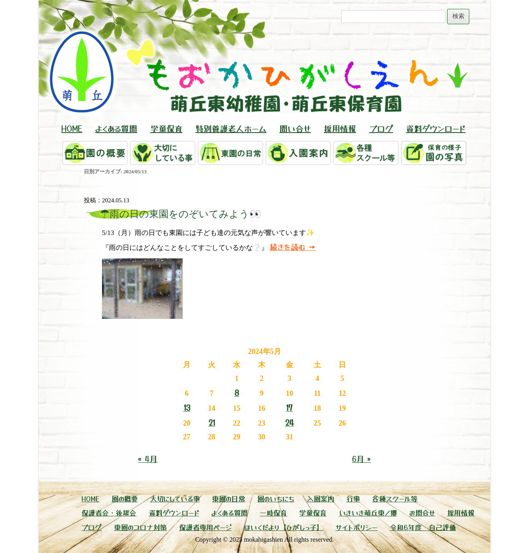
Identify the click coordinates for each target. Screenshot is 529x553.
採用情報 (340, 128)
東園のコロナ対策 (140, 527)
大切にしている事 (175, 498)
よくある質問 (116, 128)
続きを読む (293, 246)
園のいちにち (275, 498)
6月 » (361, 458)
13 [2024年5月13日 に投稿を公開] (186, 407)
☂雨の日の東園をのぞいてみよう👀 (180, 213)
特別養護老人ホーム (231, 128)
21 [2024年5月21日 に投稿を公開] (211, 422)
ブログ (381, 128)
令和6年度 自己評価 (423, 527)
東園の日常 (228, 498)
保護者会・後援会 (108, 512)
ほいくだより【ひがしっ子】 (283, 527)
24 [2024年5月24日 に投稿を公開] (289, 422)
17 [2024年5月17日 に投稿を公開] (289, 407)
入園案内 (320, 498)
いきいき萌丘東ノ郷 (368, 512)
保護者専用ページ (205, 527)
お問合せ (422, 512)
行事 (353, 498)
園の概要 (125, 498)
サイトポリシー (356, 527)
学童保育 (166, 128)
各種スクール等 (395, 498)
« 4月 (147, 458)
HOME (71, 128)
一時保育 (273, 512)
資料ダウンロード (436, 128)
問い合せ (295, 128)
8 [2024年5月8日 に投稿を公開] (236, 392)
